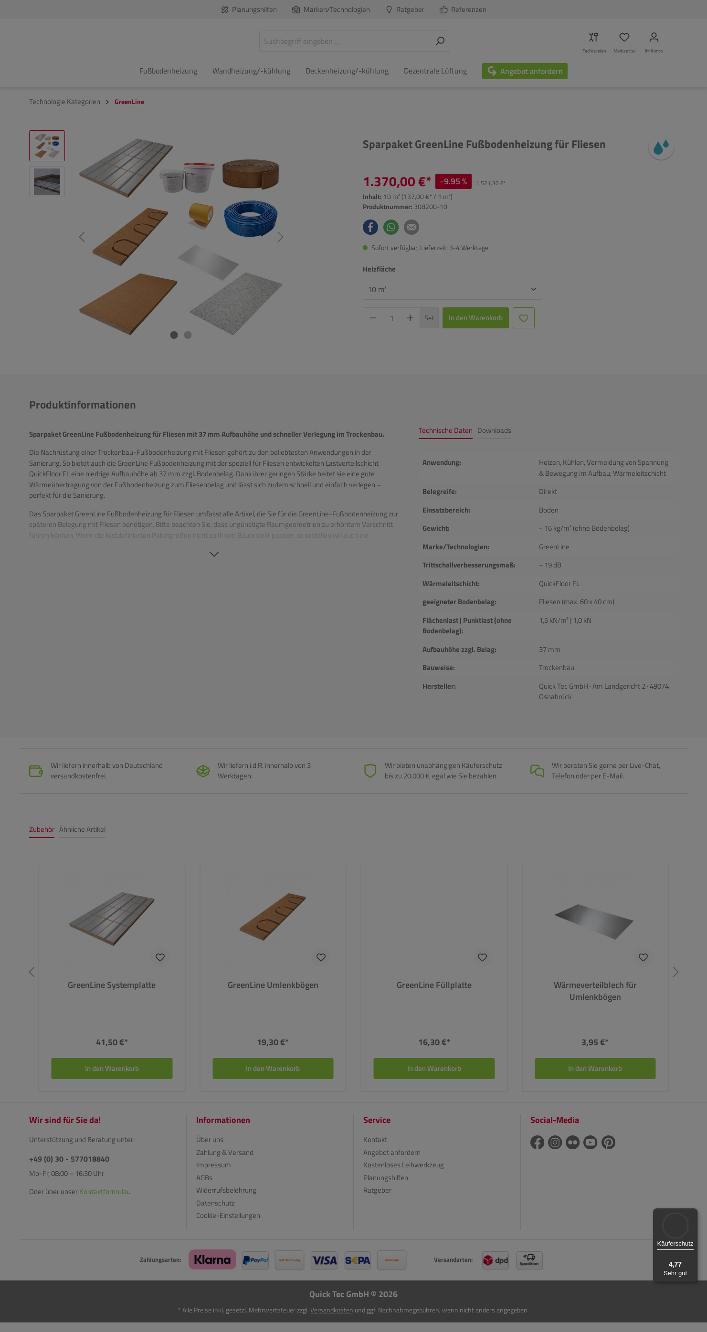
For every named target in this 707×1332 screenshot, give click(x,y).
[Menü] (691, 1214)
